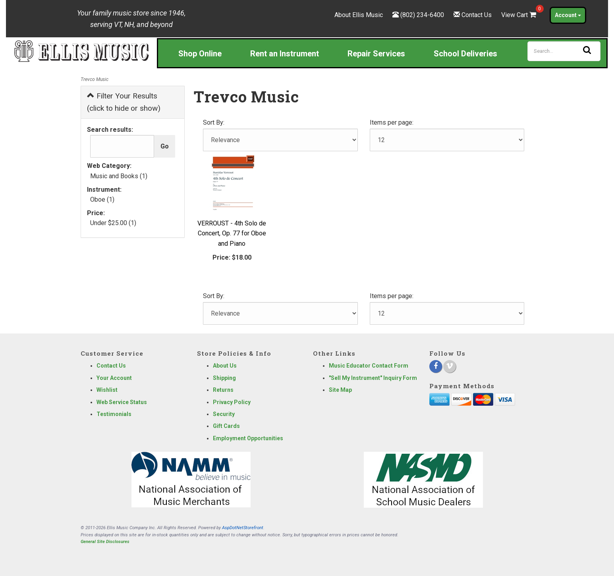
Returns (223, 390)
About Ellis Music (358, 15)
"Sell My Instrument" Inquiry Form (373, 378)
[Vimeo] (449, 366)
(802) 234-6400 (422, 15)
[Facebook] (435, 366)
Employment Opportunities (248, 438)
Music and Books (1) (118, 176)
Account (568, 15)
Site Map (340, 390)
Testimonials (114, 414)
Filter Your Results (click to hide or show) (123, 102)
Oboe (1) (102, 199)
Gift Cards (226, 426)
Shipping (224, 378)
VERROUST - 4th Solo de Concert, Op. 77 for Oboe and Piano (231, 233)
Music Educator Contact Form (368, 365)
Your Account (114, 378)
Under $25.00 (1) (113, 223)
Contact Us (476, 15)
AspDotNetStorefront (242, 527)
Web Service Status (122, 402)
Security (224, 414)
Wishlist (107, 390)
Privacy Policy (232, 402)
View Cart (519, 15)
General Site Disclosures (105, 541)
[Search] (563, 51)
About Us (225, 365)
